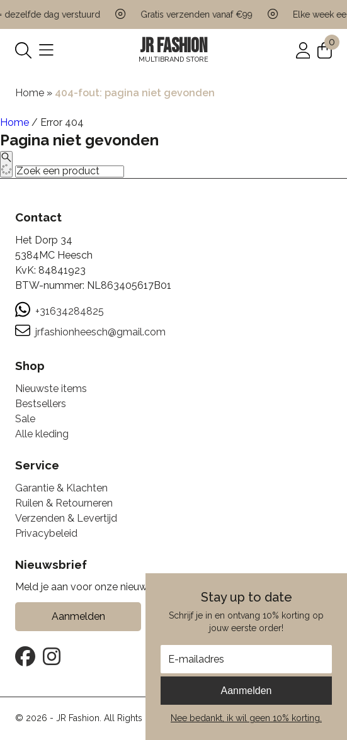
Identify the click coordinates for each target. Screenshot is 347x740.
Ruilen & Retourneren (64, 503)
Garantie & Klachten (61, 488)
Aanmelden (246, 690)
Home (29, 93)
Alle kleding (42, 434)
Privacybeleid (46, 533)
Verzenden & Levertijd (66, 518)
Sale (25, 419)
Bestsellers (40, 404)
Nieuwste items (51, 389)
